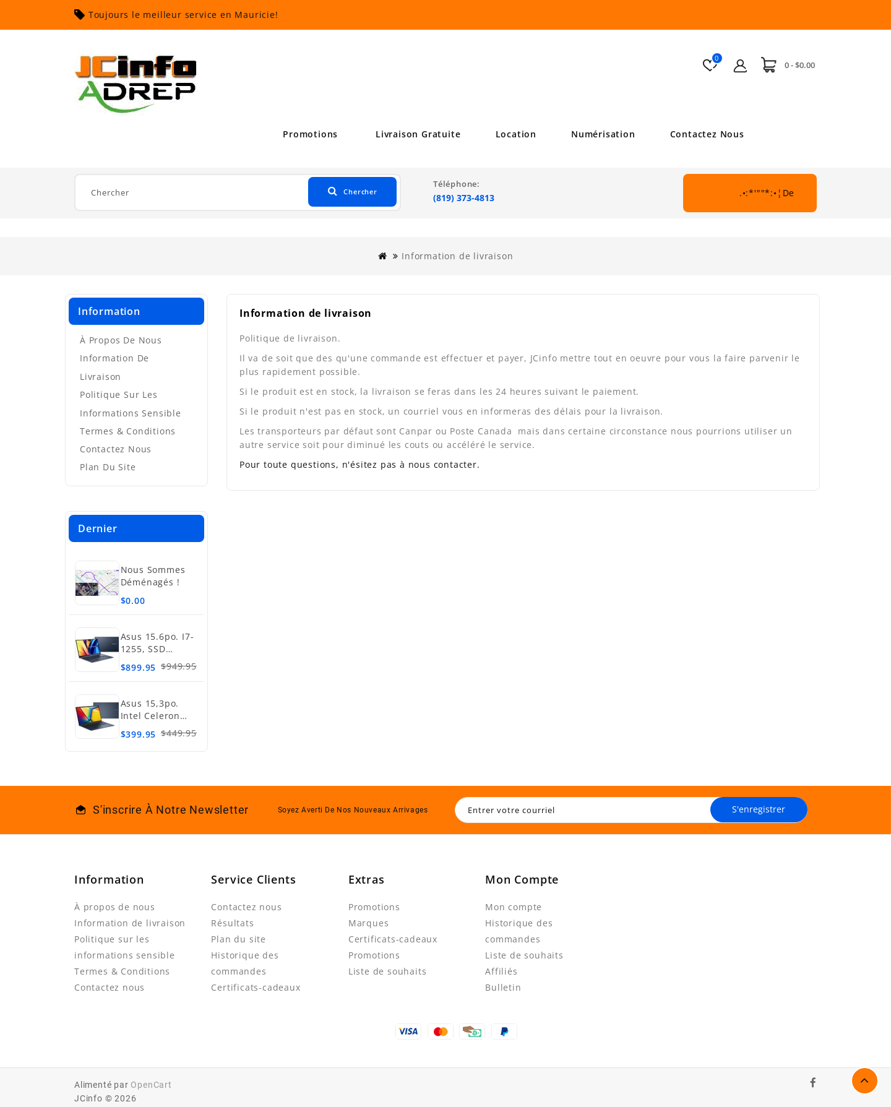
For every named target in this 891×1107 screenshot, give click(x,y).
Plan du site (108, 467)
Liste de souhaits (387, 971)
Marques (368, 923)
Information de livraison (457, 256)
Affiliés (501, 971)
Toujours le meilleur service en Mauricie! (183, 14)
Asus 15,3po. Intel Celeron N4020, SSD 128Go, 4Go (150, 721)
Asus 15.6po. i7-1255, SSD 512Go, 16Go (157, 649)
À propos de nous (121, 340)
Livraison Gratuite (413, 134)
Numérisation (604, 134)
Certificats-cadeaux (255, 987)
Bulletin (503, 987)
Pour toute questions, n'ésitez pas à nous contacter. (359, 464)
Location (514, 134)
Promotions (306, 134)
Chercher (347, 192)
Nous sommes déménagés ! (153, 576)
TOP (865, 1081)
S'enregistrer (756, 810)
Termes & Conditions (128, 431)
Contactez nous (711, 134)
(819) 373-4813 (463, 198)
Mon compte (513, 907)
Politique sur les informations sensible (130, 404)
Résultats (232, 923)
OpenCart (151, 1085)
